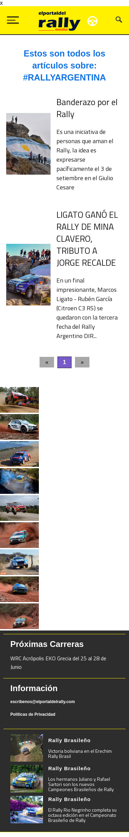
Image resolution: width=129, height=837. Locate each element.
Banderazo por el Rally (87, 108)
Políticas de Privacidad (32, 714)
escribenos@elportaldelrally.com (42, 701)
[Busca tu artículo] (119, 21)
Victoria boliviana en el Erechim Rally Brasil (80, 753)
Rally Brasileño (69, 740)
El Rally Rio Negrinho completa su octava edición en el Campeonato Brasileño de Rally (82, 815)
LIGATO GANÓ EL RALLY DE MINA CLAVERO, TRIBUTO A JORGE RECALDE (87, 238)
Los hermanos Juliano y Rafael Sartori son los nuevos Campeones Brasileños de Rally (81, 784)
